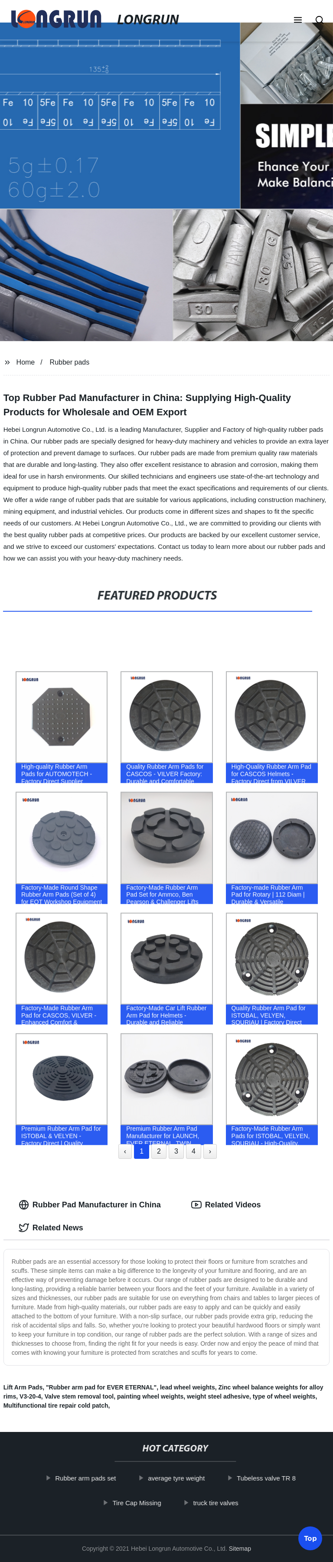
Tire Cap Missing (143, 1502)
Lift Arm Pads (23, 1387)
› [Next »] (210, 1151)
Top (310, 1535)
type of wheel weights (284, 1396)
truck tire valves (222, 1502)
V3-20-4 (30, 1396)
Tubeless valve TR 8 (272, 1478)
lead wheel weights (187, 1387)
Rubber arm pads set (92, 1478)
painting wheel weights (150, 1396)
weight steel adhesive (218, 1396)
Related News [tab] (51, 1228)
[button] (298, 20)
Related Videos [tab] (226, 1205)
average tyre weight (182, 1478)
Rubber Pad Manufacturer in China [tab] (90, 1205)
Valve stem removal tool (79, 1396)
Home (25, 362)
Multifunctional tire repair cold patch (55, 1405)
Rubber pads (70, 362)
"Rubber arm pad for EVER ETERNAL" (101, 1387)
